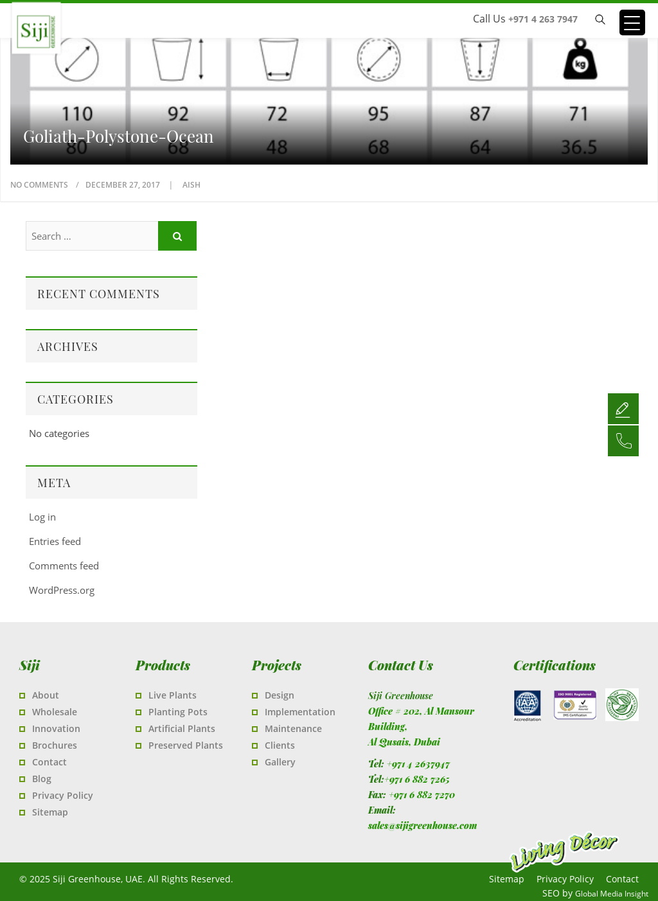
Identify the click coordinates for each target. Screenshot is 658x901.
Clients (280, 745)
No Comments (39, 184)
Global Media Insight (611, 893)
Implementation (300, 712)
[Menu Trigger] (632, 22)
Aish (191, 184)
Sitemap (50, 812)
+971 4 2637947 (418, 764)
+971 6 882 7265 (417, 779)
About (45, 695)
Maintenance (293, 728)
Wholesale (54, 712)
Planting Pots (178, 712)
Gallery (280, 762)
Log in (42, 516)
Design (279, 695)
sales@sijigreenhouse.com (422, 825)
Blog (41, 778)
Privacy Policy (62, 795)
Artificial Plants (181, 728)
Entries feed (55, 541)
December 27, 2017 (123, 184)
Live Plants (172, 695)
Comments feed (64, 565)
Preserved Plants (185, 745)
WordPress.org (61, 590)
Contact (49, 762)
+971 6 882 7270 (422, 795)
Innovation (56, 728)
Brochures (54, 745)
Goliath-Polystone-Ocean (118, 136)
